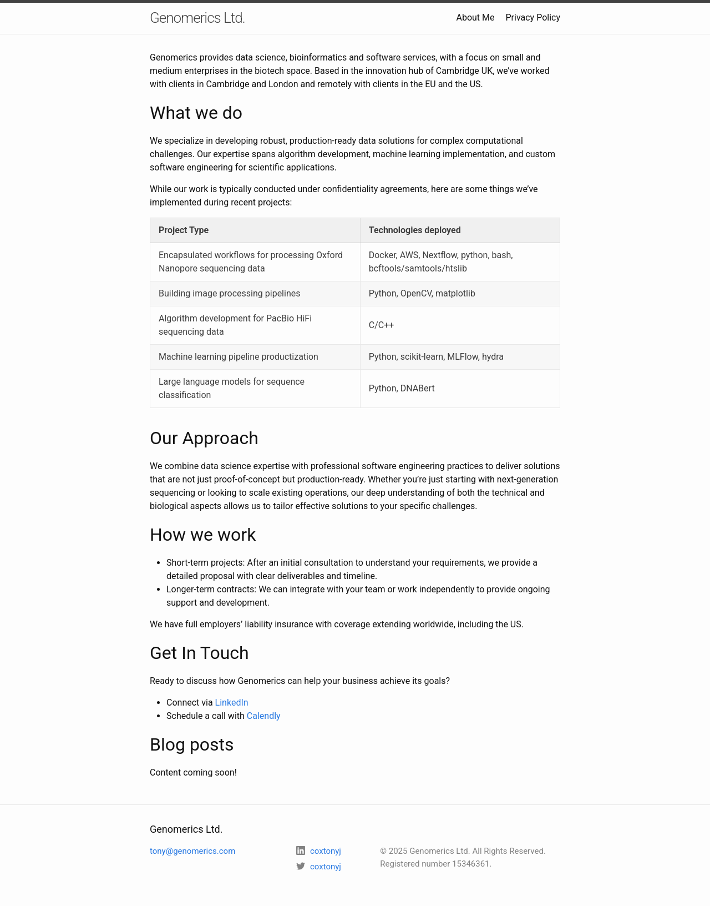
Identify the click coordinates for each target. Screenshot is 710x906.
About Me (475, 17)
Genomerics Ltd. (197, 17)
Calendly (264, 716)
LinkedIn (231, 702)
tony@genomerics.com (192, 851)
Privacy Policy (533, 17)
